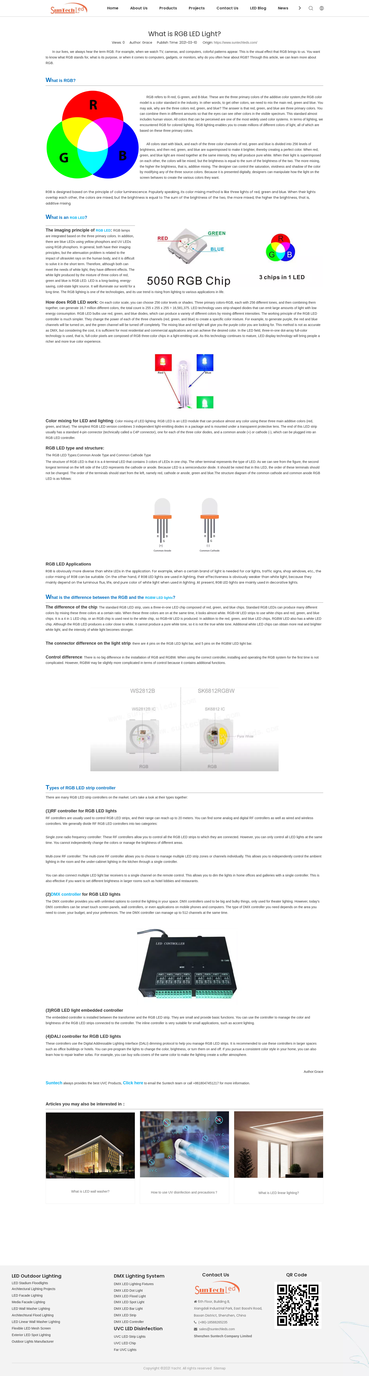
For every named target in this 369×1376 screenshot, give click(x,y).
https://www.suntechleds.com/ (235, 42)
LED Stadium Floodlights (30, 1283)
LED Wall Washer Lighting (31, 1308)
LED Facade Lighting (27, 1295)
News (283, 8)
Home (112, 8)
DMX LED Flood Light (130, 1296)
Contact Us (227, 8)
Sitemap (219, 1368)
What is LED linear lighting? (278, 1193)
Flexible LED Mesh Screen (31, 1328)
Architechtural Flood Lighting (32, 1315)
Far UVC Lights (125, 1350)
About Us (139, 8)
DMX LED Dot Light (128, 1290)
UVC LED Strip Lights (130, 1336)
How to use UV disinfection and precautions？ (184, 1192)
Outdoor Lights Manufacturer (33, 1341)
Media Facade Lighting (28, 1302)
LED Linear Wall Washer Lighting (36, 1322)
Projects (197, 8)
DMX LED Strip (125, 1315)
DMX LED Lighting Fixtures (134, 1284)
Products (168, 8)
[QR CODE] (297, 1305)
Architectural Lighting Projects (33, 1289)
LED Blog (258, 8)
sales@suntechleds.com (217, 1329)
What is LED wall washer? (90, 1191)
